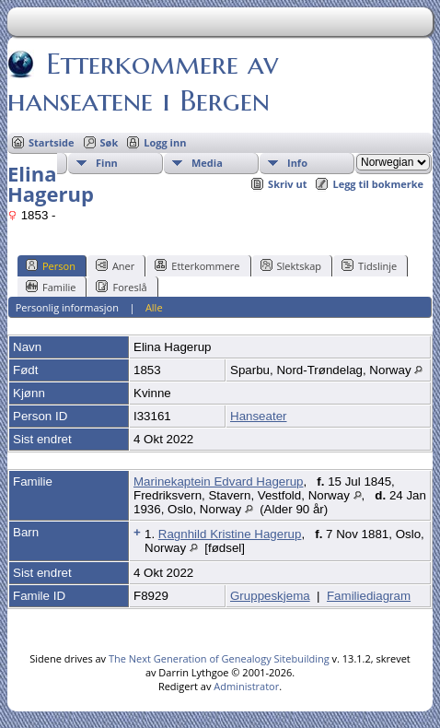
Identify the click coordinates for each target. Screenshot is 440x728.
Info (297, 163)
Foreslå (121, 286)
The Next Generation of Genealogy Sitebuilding (219, 658)
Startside (52, 142)
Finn (107, 163)
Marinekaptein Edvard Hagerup (218, 481)
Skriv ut (287, 184)
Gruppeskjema (270, 596)
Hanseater (258, 416)
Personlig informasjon (67, 307)
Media (207, 163)
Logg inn (165, 142)
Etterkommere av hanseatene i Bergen (142, 82)
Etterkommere (197, 265)
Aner (115, 265)
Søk (109, 142)
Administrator (246, 686)
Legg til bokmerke (377, 184)
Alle (154, 307)
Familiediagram (369, 596)
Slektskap (291, 265)
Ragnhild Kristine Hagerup (230, 534)
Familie (50, 286)
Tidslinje (369, 265)
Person (50, 265)
